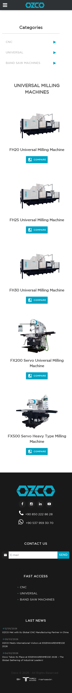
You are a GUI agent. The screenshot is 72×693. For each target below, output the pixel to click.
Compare (37, 160)
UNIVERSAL (14, 52)
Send (63, 554)
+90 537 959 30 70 (39, 522)
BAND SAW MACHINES (23, 62)
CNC (9, 41)
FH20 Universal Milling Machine (36, 150)
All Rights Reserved (45, 672)
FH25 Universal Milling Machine (37, 220)
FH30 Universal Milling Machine (36, 290)
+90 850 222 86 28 (39, 514)
